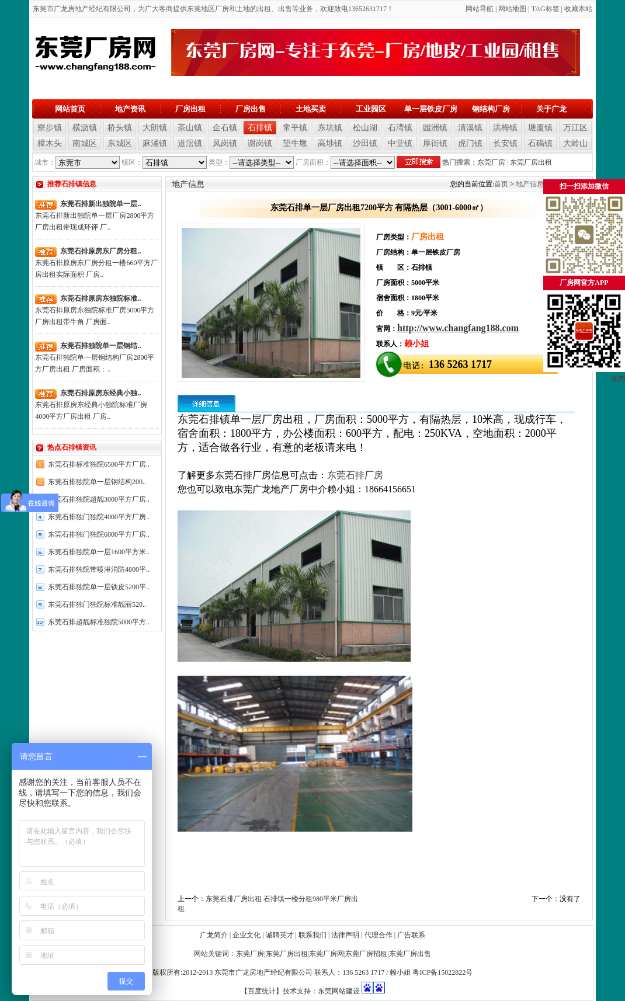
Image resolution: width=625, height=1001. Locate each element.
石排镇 (260, 127)
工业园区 (371, 109)
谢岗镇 (260, 143)
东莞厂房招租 (366, 954)
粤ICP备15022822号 (442, 972)
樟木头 (49, 143)
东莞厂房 (491, 162)
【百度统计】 (262, 991)
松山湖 (365, 127)
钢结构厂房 (491, 109)
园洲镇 (435, 127)
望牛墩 (295, 143)
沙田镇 (365, 143)
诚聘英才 (280, 935)
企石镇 (225, 127)
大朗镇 (155, 127)
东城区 (119, 143)
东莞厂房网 (326, 954)
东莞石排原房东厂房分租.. (100, 251)
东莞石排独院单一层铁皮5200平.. (99, 587)
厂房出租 (190, 109)
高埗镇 (330, 143)
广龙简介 (214, 935)
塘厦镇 (540, 127)
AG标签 (547, 9)
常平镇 (295, 127)
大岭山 (575, 143)
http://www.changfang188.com (458, 328)
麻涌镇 (155, 143)
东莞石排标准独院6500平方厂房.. (99, 464)
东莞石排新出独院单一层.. (100, 204)
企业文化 (246, 935)
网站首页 (70, 109)
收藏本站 (578, 9)
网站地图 (512, 9)
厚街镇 (435, 143)
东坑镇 (330, 127)
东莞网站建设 (339, 991)
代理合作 (378, 935)
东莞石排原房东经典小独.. (100, 393)
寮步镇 (49, 127)
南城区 (84, 143)
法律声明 (345, 935)
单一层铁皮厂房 (430, 109)
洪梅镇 (505, 127)
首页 (501, 184)
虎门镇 (470, 143)
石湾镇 (400, 127)
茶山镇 (190, 127)
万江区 (575, 127)
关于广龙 (551, 109)
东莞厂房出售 (410, 954)
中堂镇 (400, 143)
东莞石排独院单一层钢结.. (100, 346)
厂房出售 (250, 109)
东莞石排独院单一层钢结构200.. (97, 482)
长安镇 (505, 143)
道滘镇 (190, 143)
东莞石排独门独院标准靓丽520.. (97, 604)
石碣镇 (540, 143)
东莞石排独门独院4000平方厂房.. (99, 517)
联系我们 (312, 935)
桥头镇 (119, 127)
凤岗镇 (225, 143)
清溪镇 (470, 127)
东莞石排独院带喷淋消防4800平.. (99, 569)
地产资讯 (130, 109)
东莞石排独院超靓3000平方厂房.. (99, 499)
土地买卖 (311, 109)
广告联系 (411, 935)
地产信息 (530, 184)
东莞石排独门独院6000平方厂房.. (99, 534)
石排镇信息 (568, 184)
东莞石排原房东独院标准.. (100, 298)
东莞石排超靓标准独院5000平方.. (99, 622)
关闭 (618, 391)
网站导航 (480, 9)
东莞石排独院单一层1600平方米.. (99, 552)
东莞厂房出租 (531, 162)
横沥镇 (84, 127)
